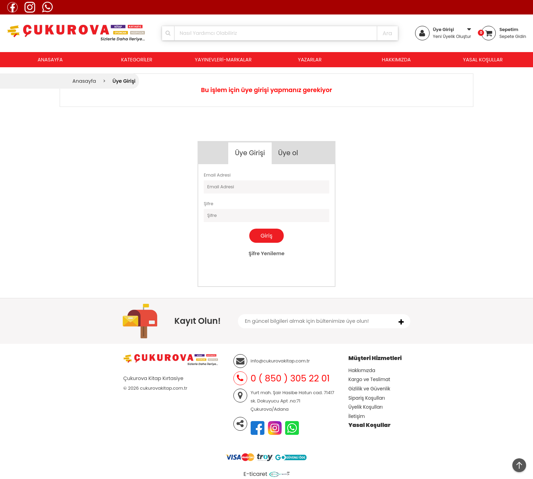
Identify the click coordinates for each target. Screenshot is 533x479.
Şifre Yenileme (266, 253)
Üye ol (288, 153)
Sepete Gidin (512, 36)
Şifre (208, 204)
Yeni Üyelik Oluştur (452, 36)
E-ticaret (255, 474)
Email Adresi (217, 175)
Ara (387, 33)
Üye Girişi (443, 29)
